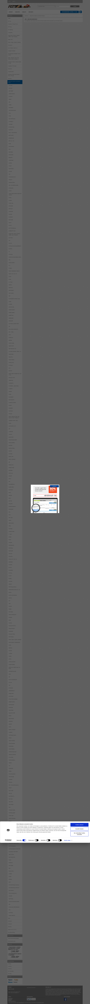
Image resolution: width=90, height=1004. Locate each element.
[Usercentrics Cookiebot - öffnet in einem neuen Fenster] (8, 1001)
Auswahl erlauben (79, 990)
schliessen (54, 486)
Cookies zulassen (79, 985)
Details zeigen (67, 1001)
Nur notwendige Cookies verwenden (79, 995)
